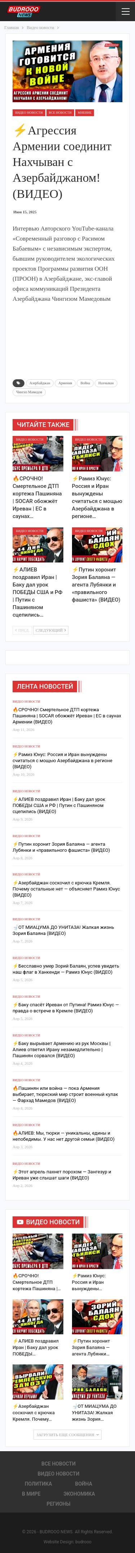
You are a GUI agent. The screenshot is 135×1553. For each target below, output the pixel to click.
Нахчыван (105, 383)
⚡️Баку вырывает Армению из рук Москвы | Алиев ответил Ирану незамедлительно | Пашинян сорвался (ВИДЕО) (62, 1049)
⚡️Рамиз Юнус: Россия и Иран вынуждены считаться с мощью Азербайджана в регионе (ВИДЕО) (62, 760)
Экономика (79, 1494)
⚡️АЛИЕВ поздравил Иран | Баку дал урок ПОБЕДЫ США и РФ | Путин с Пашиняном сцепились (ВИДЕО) (59, 805)
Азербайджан (40, 383)
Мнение (85, 112)
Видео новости (29, 112)
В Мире (31, 1494)
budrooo (83, 1541)
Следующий (51, 630)
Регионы (58, 1504)
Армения (65, 383)
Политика (38, 1484)
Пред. (22, 630)
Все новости (60, 112)
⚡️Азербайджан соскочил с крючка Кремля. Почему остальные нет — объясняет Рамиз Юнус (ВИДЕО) (66, 889)
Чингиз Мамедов (29, 392)
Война (85, 383)
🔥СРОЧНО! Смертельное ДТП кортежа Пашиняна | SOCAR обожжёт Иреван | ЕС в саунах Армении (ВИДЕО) (67, 716)
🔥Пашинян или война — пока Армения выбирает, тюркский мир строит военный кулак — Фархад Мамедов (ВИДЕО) (65, 1094)
